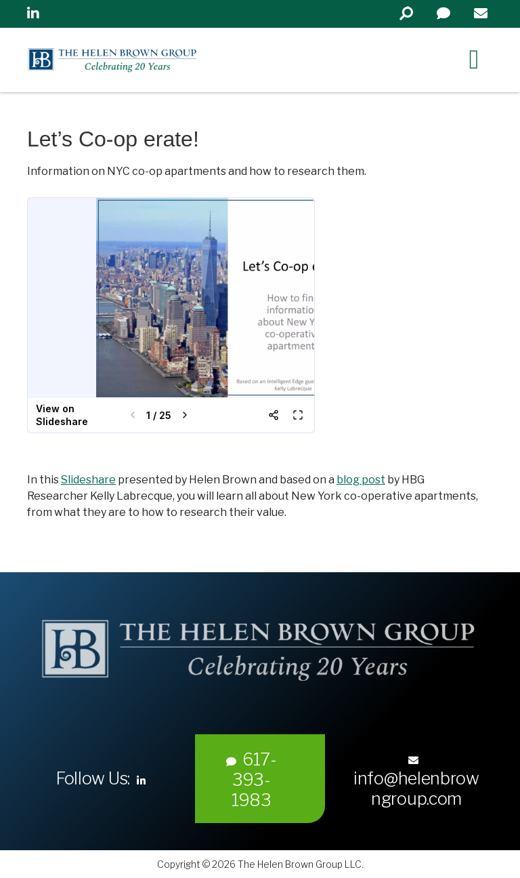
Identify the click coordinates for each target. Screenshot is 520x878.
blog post (361, 479)
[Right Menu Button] (474, 59)
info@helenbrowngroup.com (416, 782)
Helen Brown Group (152, 60)
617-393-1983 (251, 779)
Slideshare (88, 479)
